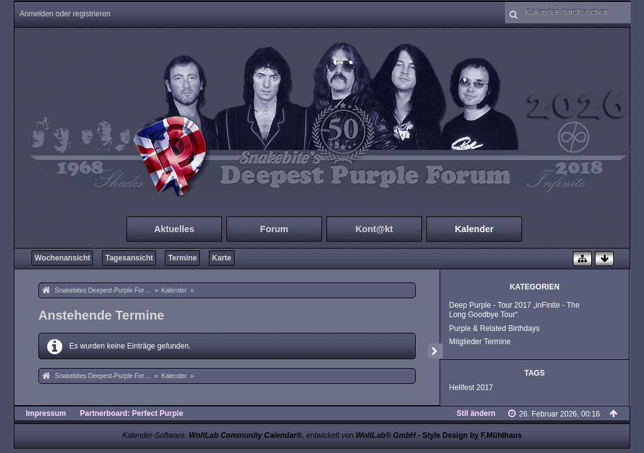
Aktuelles (174, 229)
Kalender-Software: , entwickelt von (268, 435)
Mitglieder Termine (480, 341)
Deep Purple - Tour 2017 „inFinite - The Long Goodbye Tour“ (514, 310)
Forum (274, 229)
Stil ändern (476, 413)
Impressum (46, 413)
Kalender (474, 229)
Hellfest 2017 (471, 387)
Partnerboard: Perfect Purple (131, 413)
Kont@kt (374, 229)
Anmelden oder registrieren (65, 13)
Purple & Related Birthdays (494, 328)
